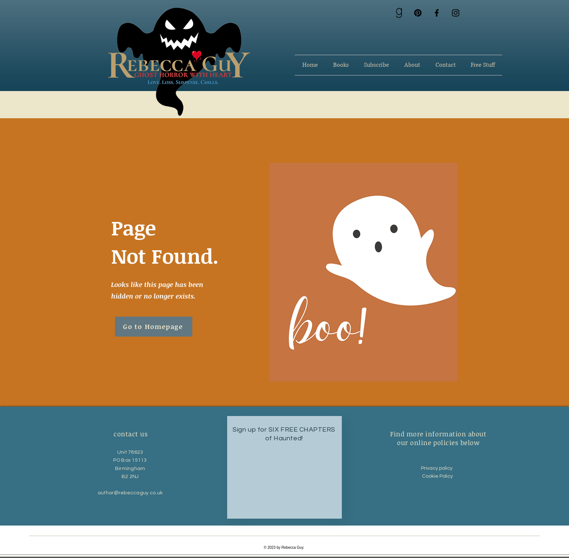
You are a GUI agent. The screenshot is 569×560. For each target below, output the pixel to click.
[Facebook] (437, 13)
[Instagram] (455, 13)
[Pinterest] (418, 13)
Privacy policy (438, 468)
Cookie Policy (438, 476)
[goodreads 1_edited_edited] (399, 13)
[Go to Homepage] (153, 327)
